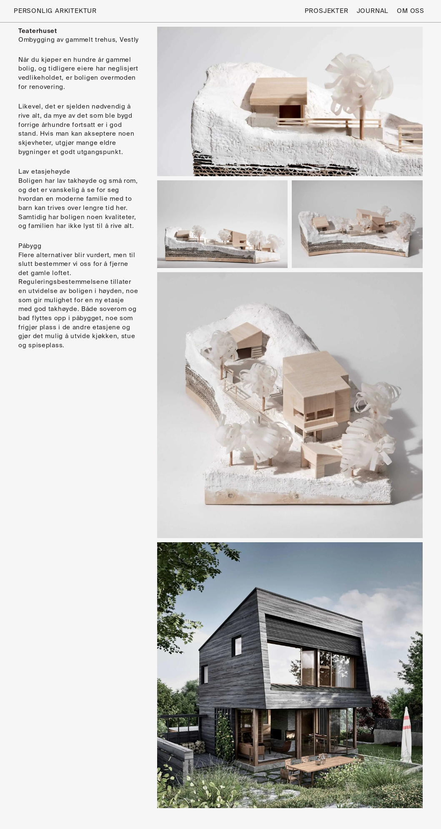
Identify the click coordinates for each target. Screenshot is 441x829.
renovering (46, 87)
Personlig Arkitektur (55, 11)
